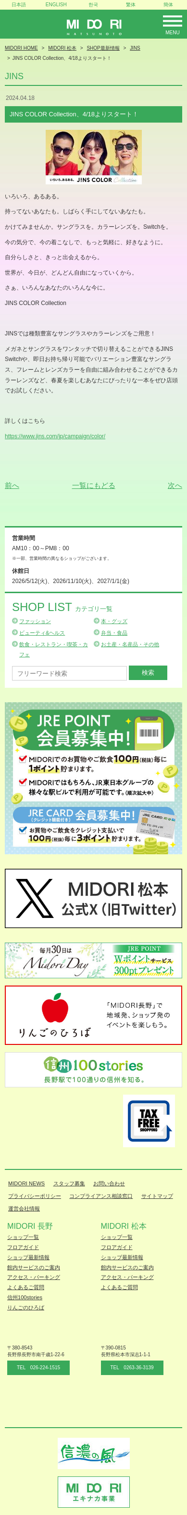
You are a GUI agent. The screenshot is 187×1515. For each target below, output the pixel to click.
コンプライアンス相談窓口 (101, 1196)
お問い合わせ (109, 1183)
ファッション (35, 621)
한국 (93, 4)
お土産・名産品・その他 (130, 644)
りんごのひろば (25, 1307)
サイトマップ (157, 1196)
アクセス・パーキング (33, 1277)
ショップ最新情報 (28, 1257)
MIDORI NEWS (26, 1183)
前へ (12, 485)
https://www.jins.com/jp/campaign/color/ (55, 436)
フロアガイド (23, 1247)
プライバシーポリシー (34, 1196)
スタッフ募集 (69, 1183)
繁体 (131, 4)
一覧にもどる (93, 485)
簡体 (168, 4)
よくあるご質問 (25, 1287)
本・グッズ (114, 621)
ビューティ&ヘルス (42, 633)
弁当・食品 (114, 633)
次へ (175, 485)
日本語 (19, 4)
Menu (172, 32)
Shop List (62, 606)
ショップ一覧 (23, 1237)
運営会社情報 (24, 1208)
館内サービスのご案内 (33, 1267)
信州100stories (24, 1297)
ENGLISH (56, 4)
